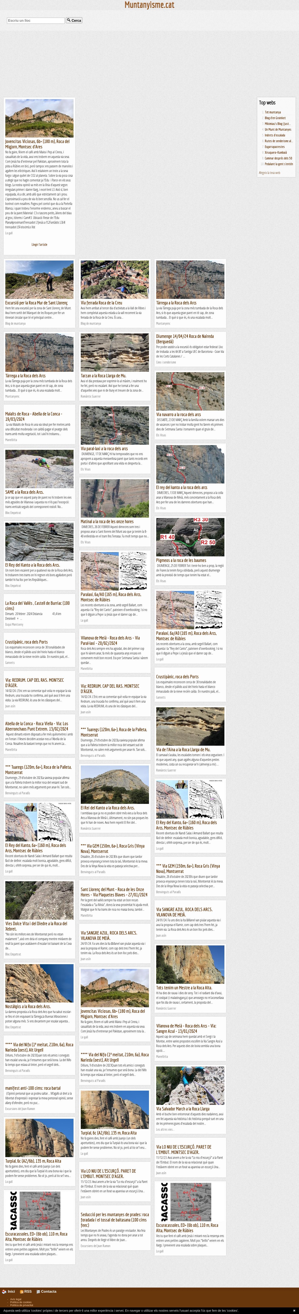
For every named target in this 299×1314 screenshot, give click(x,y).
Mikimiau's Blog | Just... (278, 124)
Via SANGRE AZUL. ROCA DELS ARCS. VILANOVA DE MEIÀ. (184, 912)
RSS (26, 1291)
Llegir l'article (39, 244)
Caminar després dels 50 (278, 158)
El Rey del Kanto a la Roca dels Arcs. (32, 564)
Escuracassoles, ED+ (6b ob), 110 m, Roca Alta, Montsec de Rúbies (187, 1227)
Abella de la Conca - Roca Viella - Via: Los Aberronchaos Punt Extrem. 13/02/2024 (36, 726)
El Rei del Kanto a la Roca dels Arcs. (108, 807)
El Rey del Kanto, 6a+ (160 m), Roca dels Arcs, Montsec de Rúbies (186, 825)
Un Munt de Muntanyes (278, 129)
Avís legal (15, 1299)
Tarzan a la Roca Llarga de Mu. (103, 375)
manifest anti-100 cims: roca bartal (33, 1088)
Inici (11, 1291)
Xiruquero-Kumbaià (276, 152)
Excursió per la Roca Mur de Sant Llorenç (36, 302)
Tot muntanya (273, 112)
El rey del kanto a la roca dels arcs (181, 487)
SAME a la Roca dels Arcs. (24, 492)
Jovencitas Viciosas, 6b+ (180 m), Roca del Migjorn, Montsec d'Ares (37, 144)
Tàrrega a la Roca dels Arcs (176, 302)
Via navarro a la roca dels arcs (178, 414)
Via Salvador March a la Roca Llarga (182, 1108)
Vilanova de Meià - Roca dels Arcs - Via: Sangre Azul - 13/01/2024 (186, 1028)
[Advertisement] (149, 64)
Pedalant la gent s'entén (279, 164)
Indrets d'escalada (275, 135)
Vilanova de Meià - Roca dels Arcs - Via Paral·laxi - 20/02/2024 (110, 640)
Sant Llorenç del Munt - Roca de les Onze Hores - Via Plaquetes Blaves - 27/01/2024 (114, 892)
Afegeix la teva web (269, 172)
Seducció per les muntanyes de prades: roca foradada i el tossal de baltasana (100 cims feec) (115, 1220)
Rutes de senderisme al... (279, 141)
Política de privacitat (21, 1305)
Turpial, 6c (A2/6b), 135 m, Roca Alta (109, 1132)
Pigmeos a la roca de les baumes (181, 560)
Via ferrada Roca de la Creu (101, 302)
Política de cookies (21, 1302)
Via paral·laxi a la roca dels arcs (104, 448)
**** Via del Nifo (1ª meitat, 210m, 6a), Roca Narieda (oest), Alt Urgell (39, 1047)
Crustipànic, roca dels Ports (26, 641)
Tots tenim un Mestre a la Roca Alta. (184, 987)
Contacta (46, 1291)
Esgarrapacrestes (275, 147)
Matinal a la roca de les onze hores (107, 521)
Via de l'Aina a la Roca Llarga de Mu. (183, 749)
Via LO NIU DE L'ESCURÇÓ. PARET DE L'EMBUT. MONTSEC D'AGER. (183, 1149)
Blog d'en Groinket (275, 118)
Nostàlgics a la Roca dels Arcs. (28, 1006)
